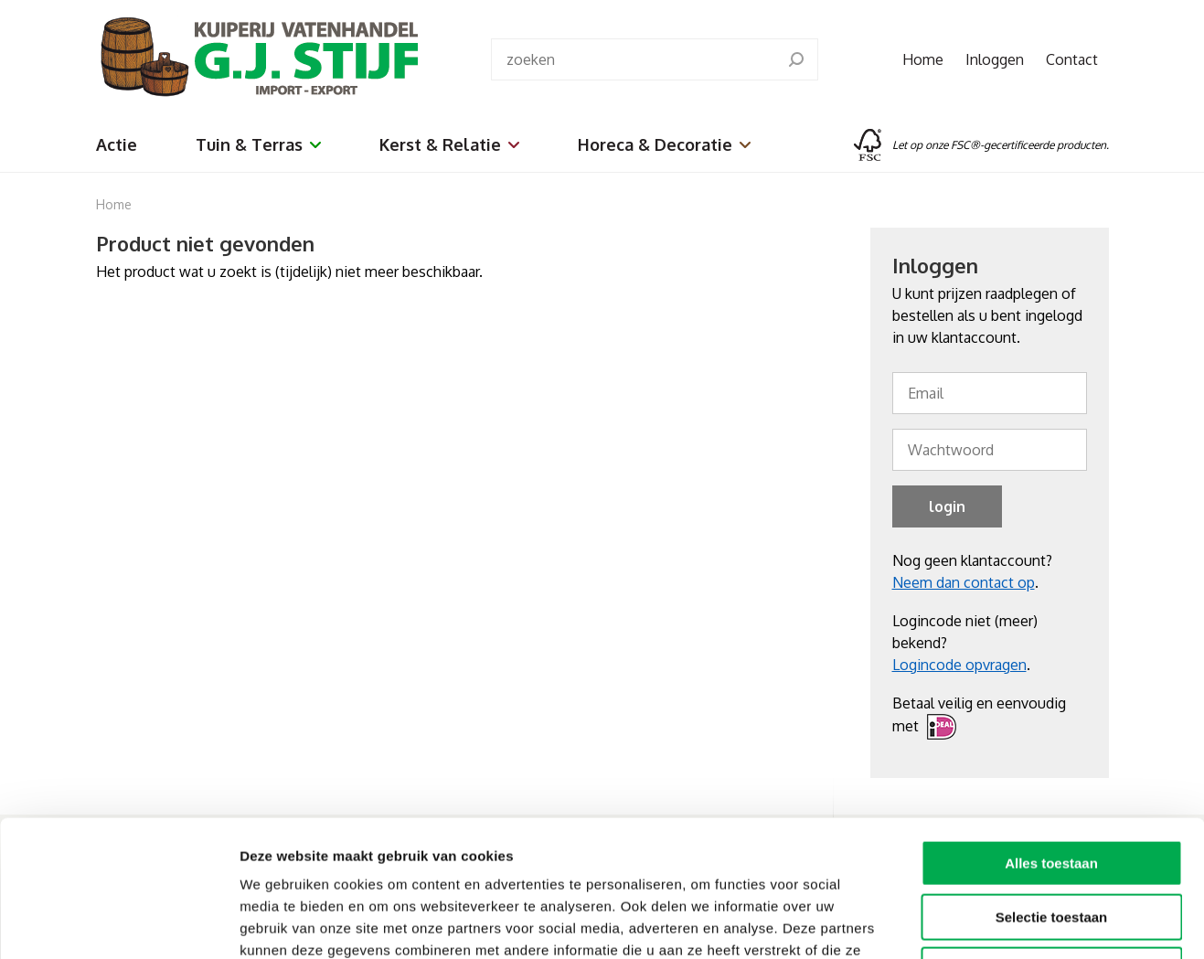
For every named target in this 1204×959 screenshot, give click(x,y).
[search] (796, 59)
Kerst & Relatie (449, 144)
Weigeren (1050, 842)
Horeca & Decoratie (664, 144)
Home (922, 59)
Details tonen (987, 923)
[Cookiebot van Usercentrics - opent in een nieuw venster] (118, 923)
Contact (1072, 59)
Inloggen (994, 59)
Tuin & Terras (258, 144)
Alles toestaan (1051, 735)
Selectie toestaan (1052, 789)
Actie (116, 144)
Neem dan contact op (963, 582)
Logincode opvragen (959, 664)
